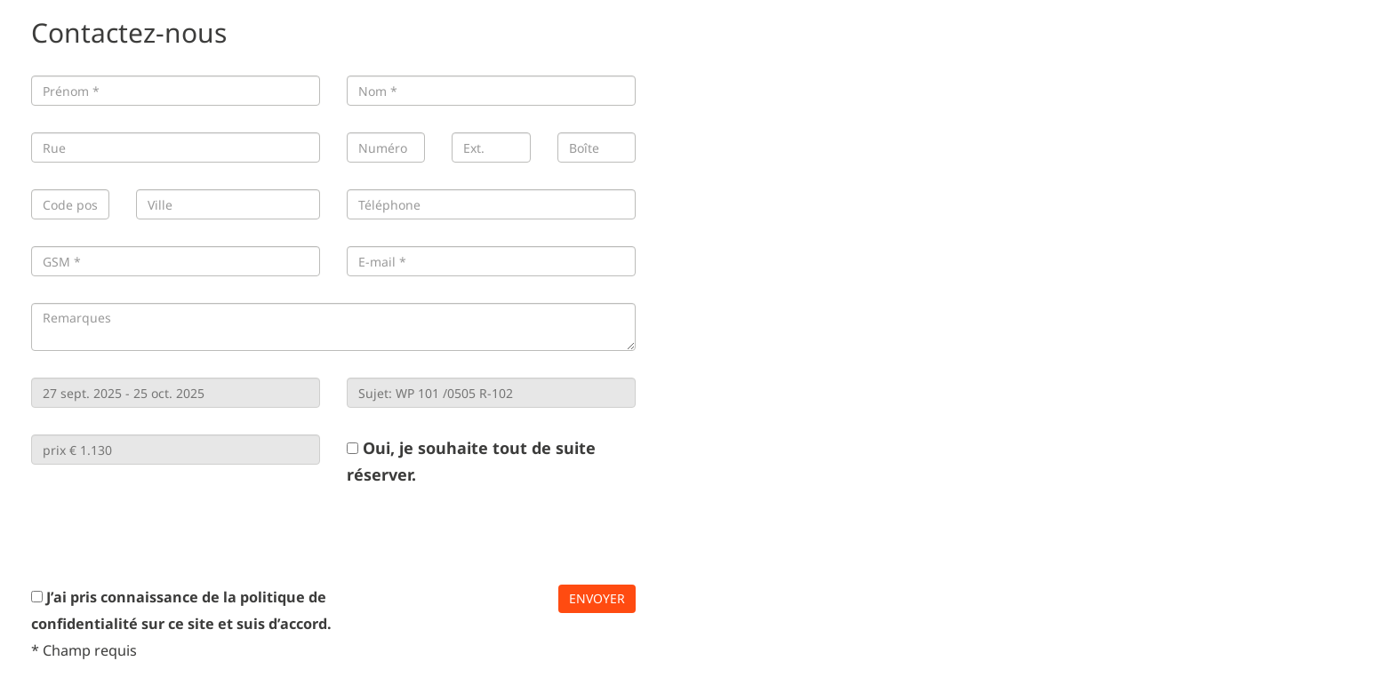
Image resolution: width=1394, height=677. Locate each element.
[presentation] (166, 535)
